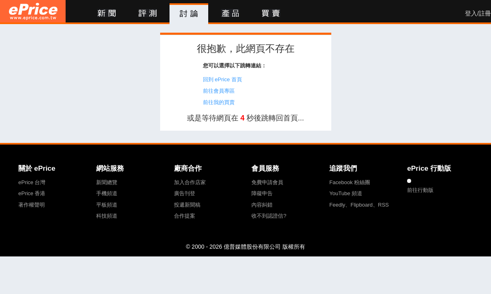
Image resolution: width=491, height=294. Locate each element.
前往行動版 (420, 190)
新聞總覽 (106, 182)
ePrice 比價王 (33, 11)
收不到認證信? (268, 216)
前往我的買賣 (219, 102)
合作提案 (184, 216)
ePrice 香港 (31, 193)
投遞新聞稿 (187, 205)
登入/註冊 (478, 13)
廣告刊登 (184, 193)
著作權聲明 (31, 205)
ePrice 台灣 (31, 182)
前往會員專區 (219, 91)
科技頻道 (106, 216)
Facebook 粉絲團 (349, 182)
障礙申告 (262, 193)
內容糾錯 (262, 205)
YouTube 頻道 (345, 193)
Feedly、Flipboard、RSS (359, 205)
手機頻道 (106, 193)
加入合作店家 (190, 182)
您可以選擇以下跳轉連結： (234, 65)
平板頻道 (106, 205)
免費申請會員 (267, 182)
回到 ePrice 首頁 (222, 79)
